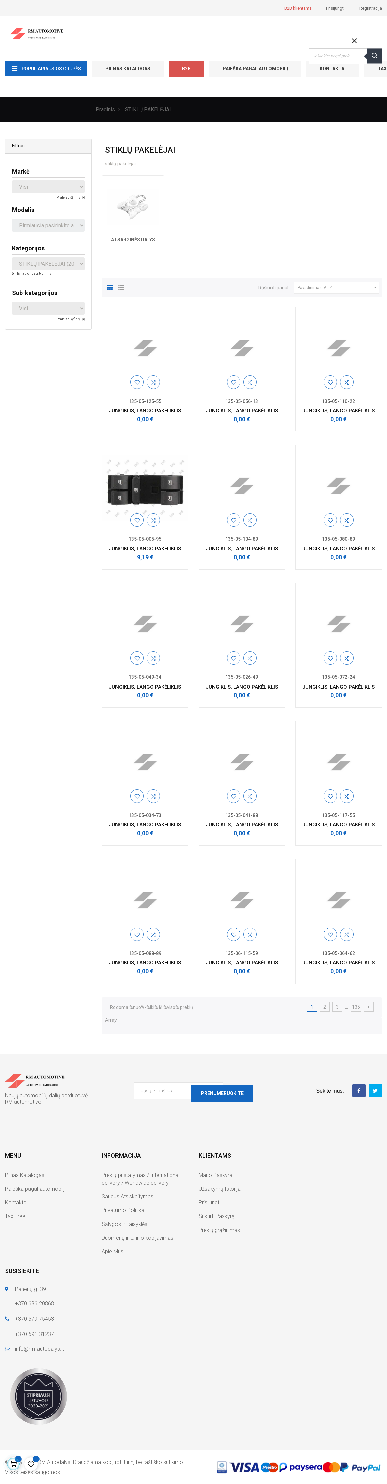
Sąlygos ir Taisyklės (124, 1224)
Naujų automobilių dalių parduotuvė (46, 1095)
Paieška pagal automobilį (255, 68)
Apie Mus (112, 1251)
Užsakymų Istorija (220, 1189)
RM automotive (23, 1102)
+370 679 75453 (34, 1319)
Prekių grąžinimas (219, 1230)
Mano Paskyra (215, 1175)
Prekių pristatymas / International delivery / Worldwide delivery (140, 1179)
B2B (186, 68)
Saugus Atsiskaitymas (127, 1196)
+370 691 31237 (34, 1334)
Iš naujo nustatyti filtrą (33, 273)
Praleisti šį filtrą (69, 197)
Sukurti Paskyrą (217, 1216)
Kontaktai (333, 68)
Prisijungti (209, 1202)
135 (356, 1007)
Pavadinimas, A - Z (338, 288)
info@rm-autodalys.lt (39, 1349)
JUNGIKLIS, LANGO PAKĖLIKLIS (145, 411)
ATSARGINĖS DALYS (133, 239)
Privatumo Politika (123, 1210)
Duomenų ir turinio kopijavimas (137, 1238)
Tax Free (15, 1216)
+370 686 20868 (34, 1303)
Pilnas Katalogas (127, 68)
